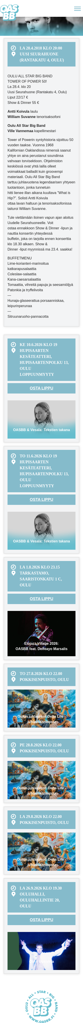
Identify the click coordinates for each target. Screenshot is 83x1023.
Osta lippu (41, 388)
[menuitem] (41, 54)
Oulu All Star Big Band (9, 12)
